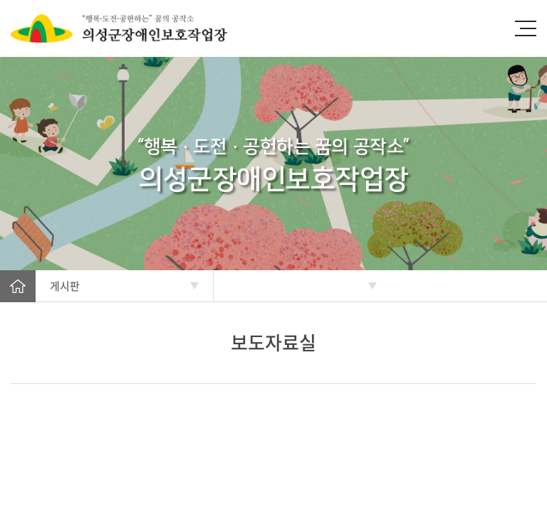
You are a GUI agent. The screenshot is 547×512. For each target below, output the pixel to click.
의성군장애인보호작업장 (135, 28)
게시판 (65, 286)
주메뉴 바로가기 (0, 0)
